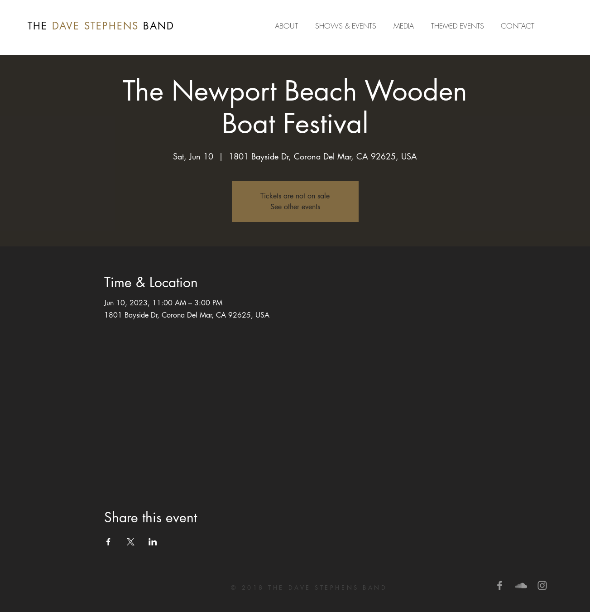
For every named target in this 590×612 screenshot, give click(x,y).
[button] (405, 25)
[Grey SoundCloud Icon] (521, 585)
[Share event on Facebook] (108, 541)
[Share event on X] (130, 541)
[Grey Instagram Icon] (542, 585)
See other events (295, 207)
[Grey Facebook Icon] (500, 585)
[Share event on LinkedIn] (153, 541)
